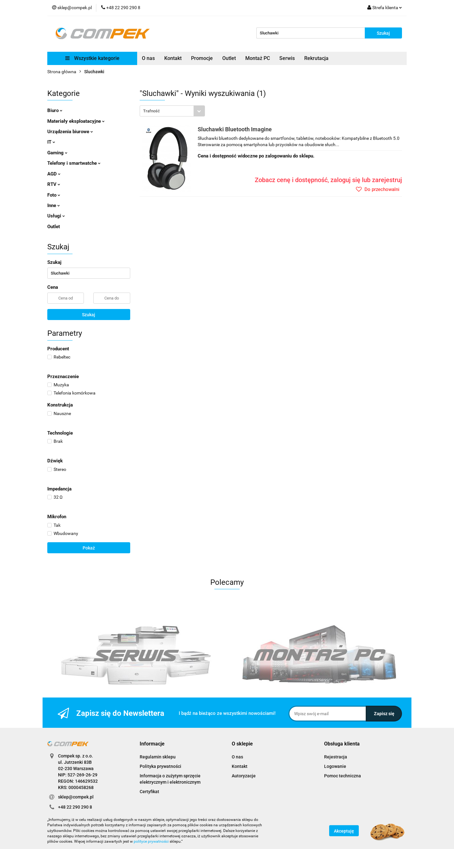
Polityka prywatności (160, 766)
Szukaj (88, 314)
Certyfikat (149, 791)
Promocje (202, 58)
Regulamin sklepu (158, 756)
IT (51, 142)
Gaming (57, 153)
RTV (53, 184)
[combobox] (172, 110)
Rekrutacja (316, 58)
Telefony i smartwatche (74, 163)
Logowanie (335, 766)
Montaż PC (257, 58)
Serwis (287, 58)
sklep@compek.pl (76, 796)
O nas (148, 58)
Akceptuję (344, 831)
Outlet (229, 58)
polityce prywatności (151, 841)
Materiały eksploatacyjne (76, 121)
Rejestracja (335, 756)
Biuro (54, 110)
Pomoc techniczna (342, 775)
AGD (54, 174)
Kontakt (173, 58)
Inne (53, 205)
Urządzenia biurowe (70, 131)
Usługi (56, 216)
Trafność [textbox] (151, 111)
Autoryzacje (244, 775)
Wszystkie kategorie (92, 58)
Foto (53, 195)
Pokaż (89, 547)
